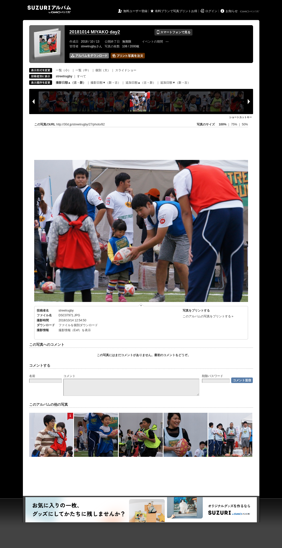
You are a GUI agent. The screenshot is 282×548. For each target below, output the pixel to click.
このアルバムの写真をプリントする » (208, 316)
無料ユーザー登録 (135, 11)
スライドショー (125, 70)
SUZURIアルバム (49, 9)
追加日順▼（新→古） (175, 82)
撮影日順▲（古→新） (71, 82)
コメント (69, 376)
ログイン (211, 11)
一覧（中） (83, 70)
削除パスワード (212, 376)
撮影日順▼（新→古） (106, 82)
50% (245, 124)
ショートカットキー (240, 117)
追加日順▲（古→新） (141, 82)
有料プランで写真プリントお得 (176, 11)
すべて (81, 76)
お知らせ (232, 11)
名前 (32, 376)
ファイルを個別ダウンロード (78, 325)
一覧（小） (63, 70)
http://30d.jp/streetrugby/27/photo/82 (80, 124)
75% (234, 124)
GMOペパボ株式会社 (250, 11)
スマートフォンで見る (173, 32)
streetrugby (66, 310)
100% (222, 124)
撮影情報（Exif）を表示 (75, 330)
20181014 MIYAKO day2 (94, 32)
